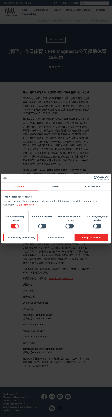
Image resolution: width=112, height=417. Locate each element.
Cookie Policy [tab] (92, 186)
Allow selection (56, 237)
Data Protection (25, 204)
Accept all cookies (91, 237)
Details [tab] (56, 186)
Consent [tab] (19, 186)
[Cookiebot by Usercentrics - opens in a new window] (96, 178)
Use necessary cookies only (20, 237)
